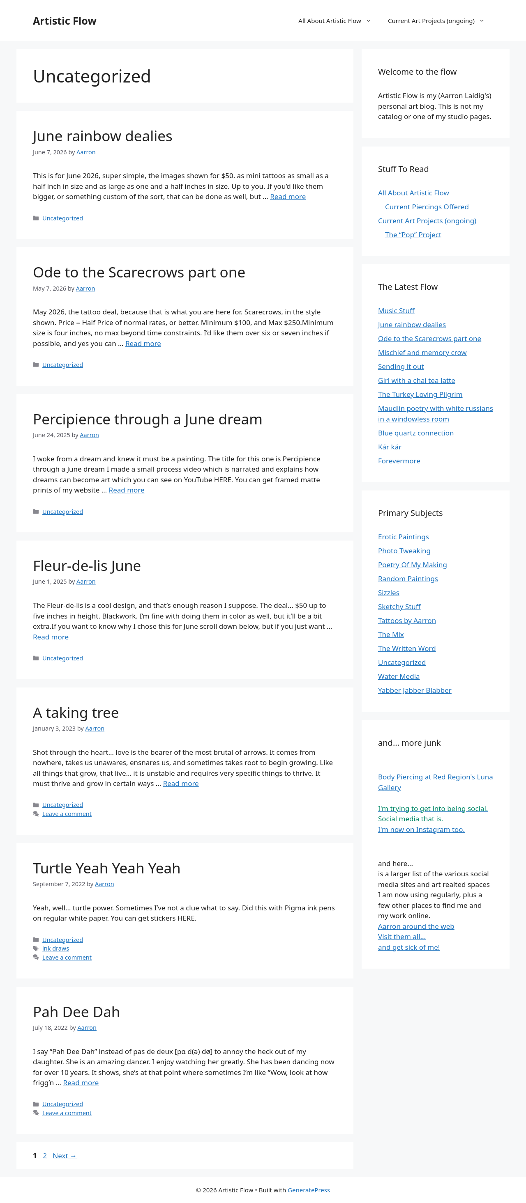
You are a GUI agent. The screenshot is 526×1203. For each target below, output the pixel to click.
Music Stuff (396, 310)
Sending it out (401, 366)
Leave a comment (67, 814)
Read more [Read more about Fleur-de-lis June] (51, 637)
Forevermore (399, 460)
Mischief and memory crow (422, 352)
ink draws (55, 948)
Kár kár (389, 446)
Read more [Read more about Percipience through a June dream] (127, 490)
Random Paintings (408, 578)
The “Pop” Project (413, 234)
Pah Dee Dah (76, 1011)
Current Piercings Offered (427, 206)
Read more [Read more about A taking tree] (181, 783)
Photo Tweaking (404, 550)
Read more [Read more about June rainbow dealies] (288, 196)
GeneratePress (309, 1190)
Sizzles (388, 592)
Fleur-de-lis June (87, 565)
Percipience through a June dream (148, 418)
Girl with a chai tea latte (416, 380)
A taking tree (76, 712)
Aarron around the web (416, 926)
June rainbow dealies (103, 135)
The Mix (391, 634)
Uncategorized (62, 218)
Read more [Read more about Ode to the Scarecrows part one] (143, 343)
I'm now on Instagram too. (421, 829)
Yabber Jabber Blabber (415, 690)
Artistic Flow (65, 20)
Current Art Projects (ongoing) (440, 20)
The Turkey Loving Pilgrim (420, 394)
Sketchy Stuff (399, 606)
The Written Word (407, 648)
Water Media (399, 676)
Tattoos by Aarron (407, 620)
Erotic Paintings (403, 536)
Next (65, 1155)
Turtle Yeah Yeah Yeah (107, 868)
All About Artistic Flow (339, 20)
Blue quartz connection (416, 433)
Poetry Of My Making (412, 564)
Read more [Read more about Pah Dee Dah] (81, 1082)
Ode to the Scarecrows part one (139, 272)
